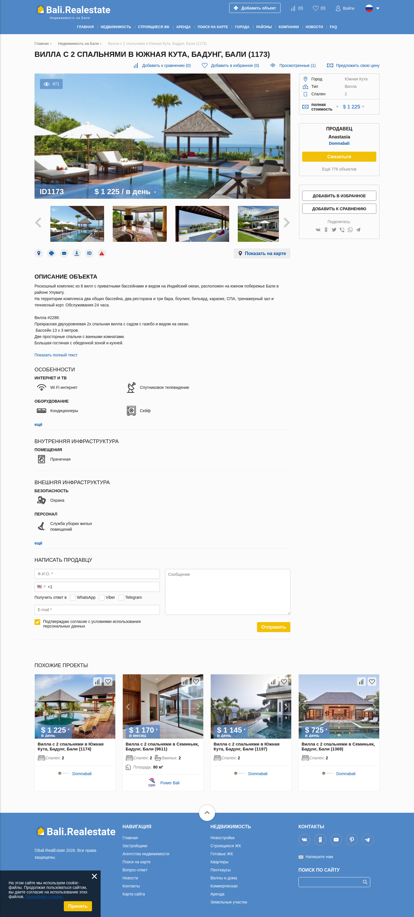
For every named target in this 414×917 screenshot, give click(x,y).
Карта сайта (133, 891)
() (300, 8)
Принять (78, 906)
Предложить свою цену (357, 65)
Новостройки (222, 835)
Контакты (131, 883)
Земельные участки (228, 899)
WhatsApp (86, 594)
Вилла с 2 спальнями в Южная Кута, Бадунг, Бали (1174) (70, 743)
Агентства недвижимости (145, 851)
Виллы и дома (223, 875)
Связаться (339, 156)
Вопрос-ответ (134, 867)
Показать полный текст (56, 352)
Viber (110, 594)
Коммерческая (223, 883)
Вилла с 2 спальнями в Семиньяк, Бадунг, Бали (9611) (162, 743)
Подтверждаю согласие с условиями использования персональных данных (92, 621)
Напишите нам (319, 854)
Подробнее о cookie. (44, 896)
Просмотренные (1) (297, 65)
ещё (38, 421)
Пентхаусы (220, 867)
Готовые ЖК (221, 851)
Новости (130, 875)
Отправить (273, 624)
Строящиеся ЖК (225, 843)
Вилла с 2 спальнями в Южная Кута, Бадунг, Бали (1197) (246, 743)
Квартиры (219, 859)
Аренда (217, 891)
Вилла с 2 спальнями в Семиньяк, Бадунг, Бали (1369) (338, 743)
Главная (130, 835)
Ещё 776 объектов (339, 169)
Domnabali (339, 143)
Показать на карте (265, 250)
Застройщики (134, 843)
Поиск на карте (136, 859)
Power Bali (170, 780)
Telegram (133, 594)
